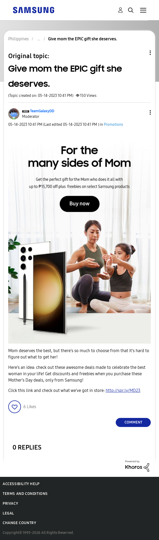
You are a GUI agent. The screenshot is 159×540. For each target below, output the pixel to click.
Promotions (113, 124)
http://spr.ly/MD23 (123, 390)
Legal (8, 513)
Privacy (10, 503)
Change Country (19, 523)
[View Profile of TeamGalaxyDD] (42, 111)
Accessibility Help (21, 484)
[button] (141, 112)
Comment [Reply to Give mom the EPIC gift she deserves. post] (133, 422)
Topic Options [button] (141, 53)
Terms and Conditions (25, 493)
